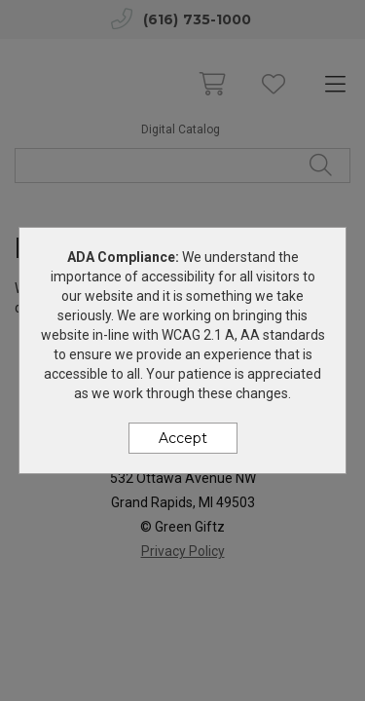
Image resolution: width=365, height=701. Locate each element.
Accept (183, 438)
